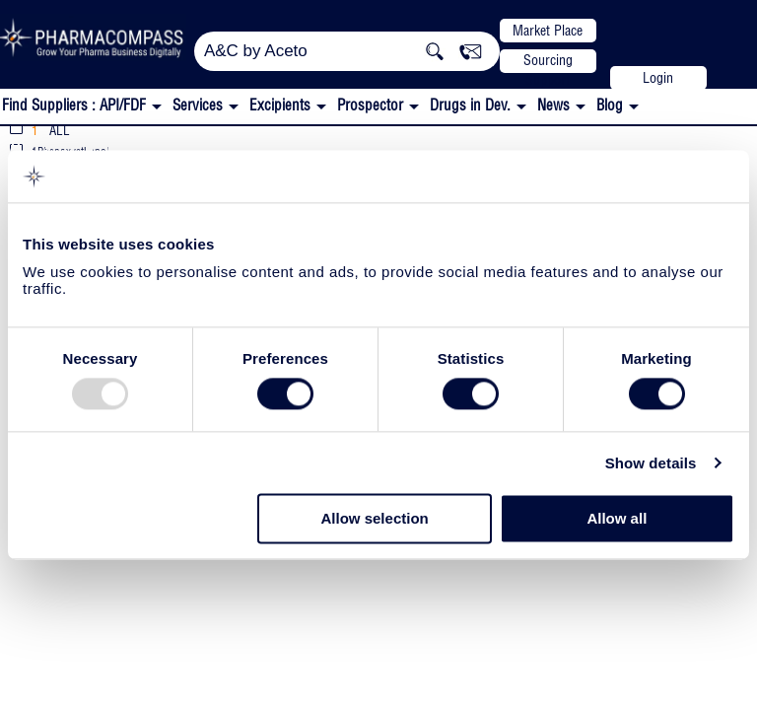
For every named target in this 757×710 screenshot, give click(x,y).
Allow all (616, 519)
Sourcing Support (548, 62)
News (553, 105)
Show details (651, 463)
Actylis (41, 144)
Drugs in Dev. (470, 105)
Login (658, 78)
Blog (609, 105)
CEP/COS (149, 146)
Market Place (548, 30)
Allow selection (375, 519)
